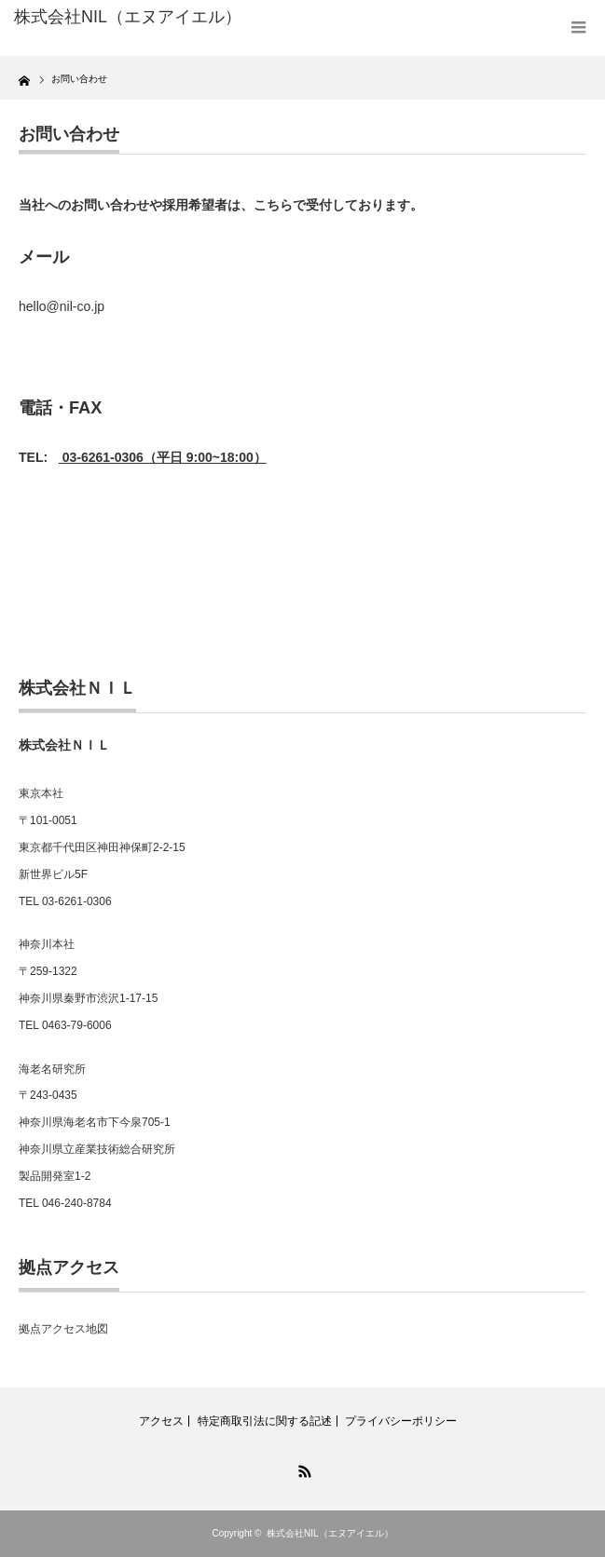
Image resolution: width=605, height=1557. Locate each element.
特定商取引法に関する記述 (265, 1421)
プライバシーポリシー (401, 1421)
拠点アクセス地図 (63, 1328)
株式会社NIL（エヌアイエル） (330, 1533)
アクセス (161, 1421)
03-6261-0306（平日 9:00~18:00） (163, 457)
